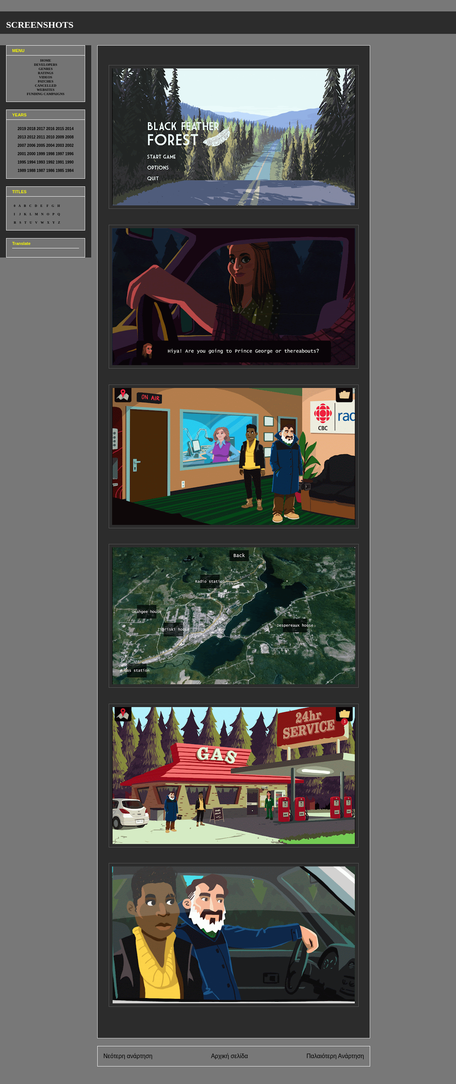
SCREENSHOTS (39, 25)
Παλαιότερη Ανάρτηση (335, 1056)
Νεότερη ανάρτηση (127, 1056)
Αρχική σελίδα (229, 1056)
